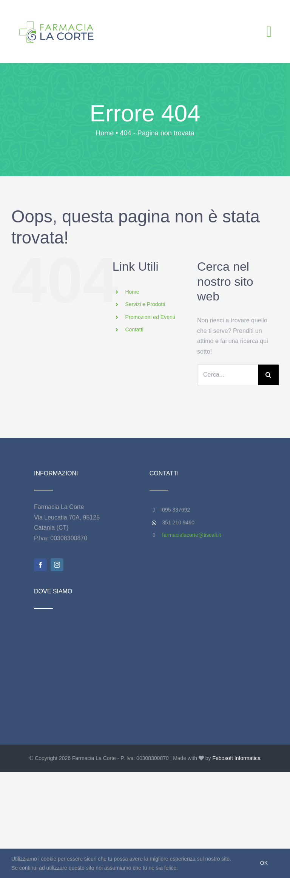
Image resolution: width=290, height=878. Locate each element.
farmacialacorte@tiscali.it (191, 535)
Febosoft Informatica (236, 758)
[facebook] (40, 564)
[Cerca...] (227, 375)
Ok (264, 863)
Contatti (134, 329)
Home (132, 292)
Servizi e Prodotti (145, 304)
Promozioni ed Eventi (150, 317)
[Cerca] (268, 375)
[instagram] (57, 564)
